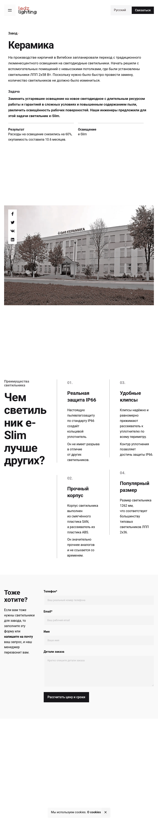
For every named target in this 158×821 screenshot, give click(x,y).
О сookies (94, 812)
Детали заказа (99, 669)
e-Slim (82, 134)
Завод (12, 33)
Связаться (143, 10)
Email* (99, 617)
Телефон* (99, 597)
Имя (99, 637)
